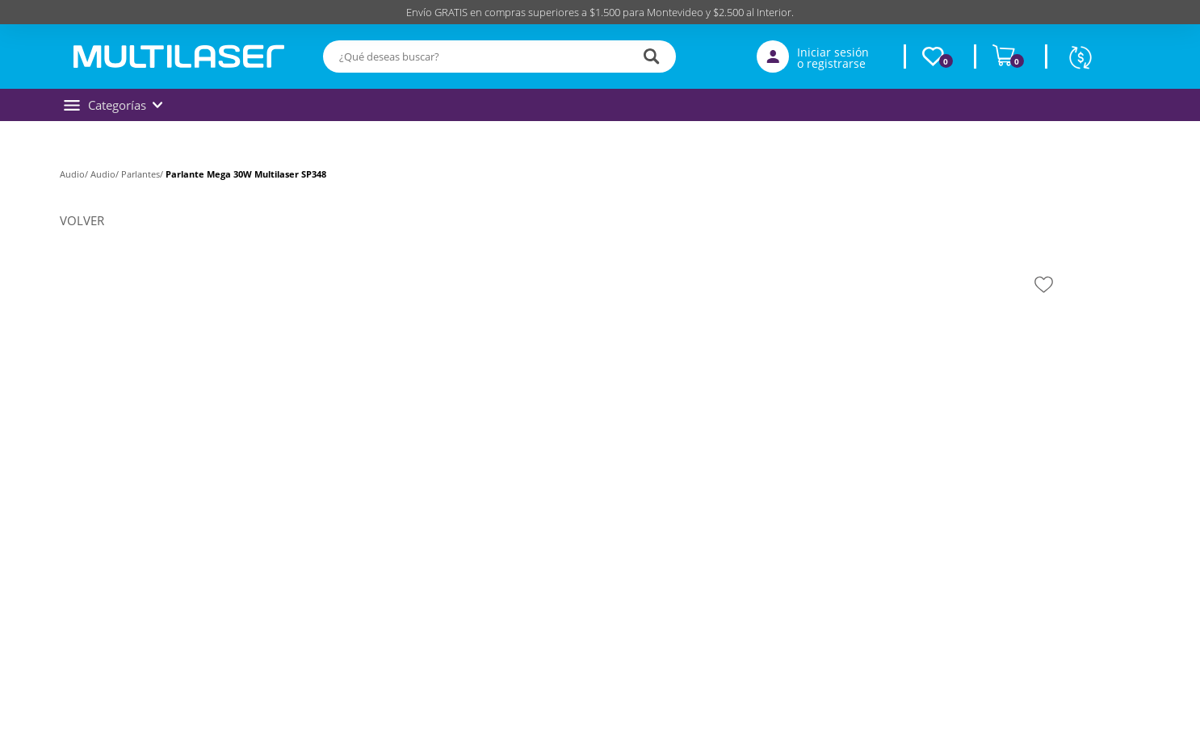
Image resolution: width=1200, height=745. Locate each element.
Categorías (113, 105)
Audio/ (75, 174)
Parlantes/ (143, 174)
